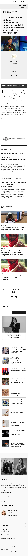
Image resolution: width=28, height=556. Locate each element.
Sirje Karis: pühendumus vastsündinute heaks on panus (17, 403)
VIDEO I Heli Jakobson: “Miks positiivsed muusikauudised (17, 434)
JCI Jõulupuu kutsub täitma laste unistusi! (16, 412)
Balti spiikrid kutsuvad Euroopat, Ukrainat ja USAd (17, 362)
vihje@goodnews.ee (6, 492)
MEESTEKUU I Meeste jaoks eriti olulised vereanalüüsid (17, 424)
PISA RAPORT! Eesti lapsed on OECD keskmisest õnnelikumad (13, 185)
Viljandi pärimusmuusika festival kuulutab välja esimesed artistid (17, 382)
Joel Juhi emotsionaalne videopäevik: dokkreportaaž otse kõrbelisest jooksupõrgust (14, 229)
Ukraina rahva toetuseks (16, 358)
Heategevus (13, 389)
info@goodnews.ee (6, 530)
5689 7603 (10, 514)
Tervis (22, 420)
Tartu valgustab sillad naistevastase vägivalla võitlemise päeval (17, 444)
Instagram (17, 2)
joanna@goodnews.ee (12, 515)
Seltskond (9, 153)
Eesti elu (6, 178)
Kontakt (14, 546)
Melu (5, 153)
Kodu (4, 11)
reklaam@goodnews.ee (12, 538)
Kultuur (23, 347)
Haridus (10, 178)
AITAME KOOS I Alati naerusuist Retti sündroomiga (16, 393)
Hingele (23, 430)
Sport (8, 11)
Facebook (12, 2)
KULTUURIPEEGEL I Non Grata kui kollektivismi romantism (18, 351)
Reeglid (11, 544)
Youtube (22, 2)
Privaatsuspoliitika (5, 535)
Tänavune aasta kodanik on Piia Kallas (18, 371)
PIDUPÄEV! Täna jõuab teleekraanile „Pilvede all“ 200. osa (13, 159)
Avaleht (5, 544)
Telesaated (14, 153)
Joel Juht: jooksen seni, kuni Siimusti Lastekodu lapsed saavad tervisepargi (13, 277)
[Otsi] (19, 312)
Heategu (23, 409)
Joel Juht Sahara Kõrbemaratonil (10, 12)
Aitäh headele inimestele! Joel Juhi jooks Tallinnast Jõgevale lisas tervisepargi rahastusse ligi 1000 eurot (13, 253)
